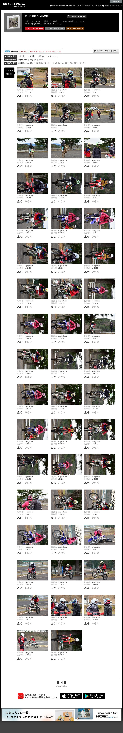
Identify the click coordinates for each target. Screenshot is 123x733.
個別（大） (42, 56)
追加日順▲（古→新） (60, 63)
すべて (41, 60)
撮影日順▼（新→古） (43, 63)
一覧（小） (22, 56)
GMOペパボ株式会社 (117, 6)
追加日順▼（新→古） (78, 63)
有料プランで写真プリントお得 (79, 6)
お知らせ (108, 6)
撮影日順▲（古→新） (26, 63)
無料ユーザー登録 (58, 6)
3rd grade (33, 60)
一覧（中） (32, 56)
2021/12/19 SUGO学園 (37, 16)
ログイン (97, 6)
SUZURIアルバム (14, 5)
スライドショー (53, 56)
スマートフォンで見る (76, 16)
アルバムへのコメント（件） (106, 51)
